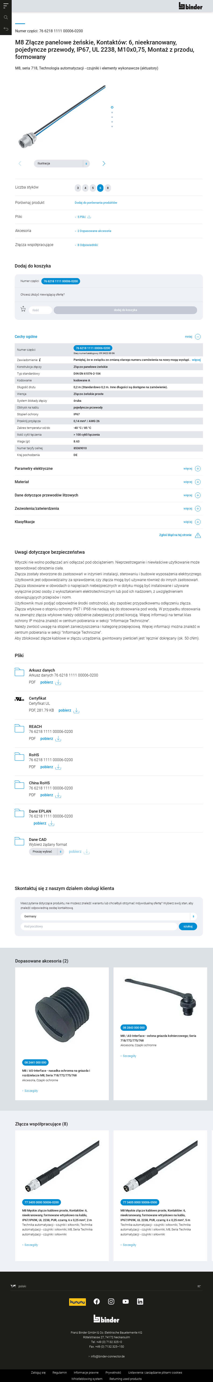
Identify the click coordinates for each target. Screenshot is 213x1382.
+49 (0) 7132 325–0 (109, 1342)
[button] (6, 6)
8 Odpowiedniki (88, 245)
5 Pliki (84, 216)
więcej (196, 359)
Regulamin (60, 1372)
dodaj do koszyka (125, 310)
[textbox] (60, 163)
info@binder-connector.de (108, 1356)
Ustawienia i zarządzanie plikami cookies (155, 1372)
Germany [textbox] (31, 916)
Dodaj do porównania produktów (96, 202)
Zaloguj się (38, 1372)
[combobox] (62, 163)
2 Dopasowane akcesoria (94, 231)
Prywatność (113, 1372)
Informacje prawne (86, 1372)
